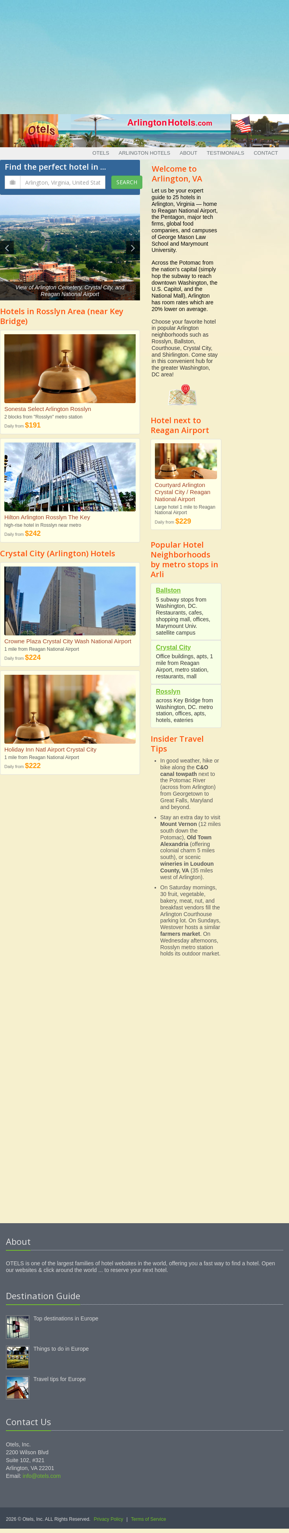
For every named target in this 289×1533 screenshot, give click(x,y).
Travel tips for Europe (59, 1379)
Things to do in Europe (61, 1349)
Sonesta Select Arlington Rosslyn (47, 408)
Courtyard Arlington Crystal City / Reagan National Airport (183, 491)
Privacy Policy (108, 1519)
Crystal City (173, 647)
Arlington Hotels (144, 153)
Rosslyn (168, 691)
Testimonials (225, 153)
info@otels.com (42, 1476)
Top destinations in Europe (65, 1318)
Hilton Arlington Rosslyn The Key (47, 517)
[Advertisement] (144, 55)
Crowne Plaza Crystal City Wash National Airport (67, 641)
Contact (266, 153)
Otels (100, 153)
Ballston (168, 590)
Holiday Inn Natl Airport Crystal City (50, 749)
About (188, 153)
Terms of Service (148, 1519)
